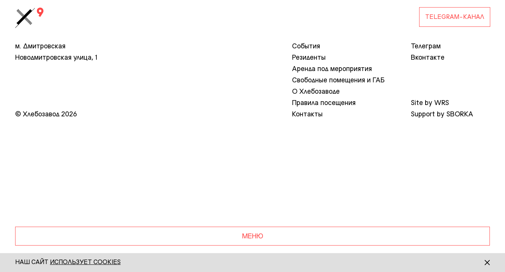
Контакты (307, 114)
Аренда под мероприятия (332, 69)
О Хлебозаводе (316, 91)
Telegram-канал (454, 17)
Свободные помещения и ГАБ (338, 80)
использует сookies (85, 263)
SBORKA (459, 114)
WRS (441, 103)
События (306, 46)
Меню (252, 236)
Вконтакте (427, 57)
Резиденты (309, 57)
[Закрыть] (480, 262)
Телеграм (426, 46)
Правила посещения (324, 103)
